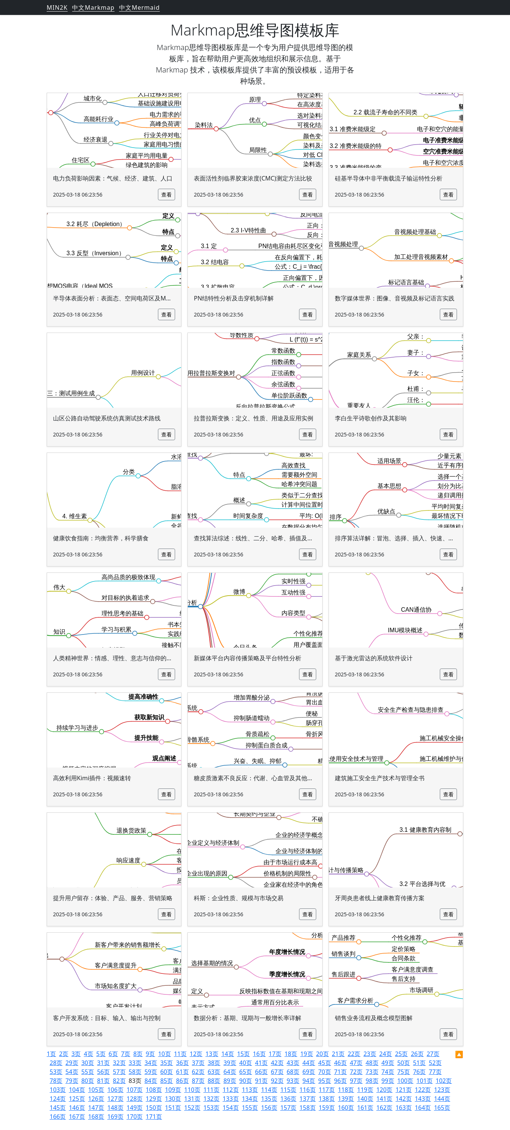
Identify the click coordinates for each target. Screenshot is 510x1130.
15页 (243, 1054)
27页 (433, 1054)
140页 (365, 1099)
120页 (384, 1090)
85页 (166, 1081)
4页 (88, 1054)
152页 (192, 1107)
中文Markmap (93, 7)
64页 (229, 1072)
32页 (119, 1063)
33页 (135, 1063)
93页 (293, 1081)
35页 (166, 1063)
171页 (154, 1116)
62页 (198, 1072)
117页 (327, 1090)
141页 (384, 1099)
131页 (192, 1099)
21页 (338, 1054)
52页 (435, 1063)
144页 (442, 1099)
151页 (173, 1107)
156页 (269, 1107)
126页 (96, 1099)
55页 (87, 1072)
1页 (51, 1054)
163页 (403, 1107)
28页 (56, 1063)
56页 (103, 1072)
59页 (150, 1072)
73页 (372, 1072)
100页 (405, 1081)
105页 (96, 1090)
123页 (442, 1090)
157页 (288, 1107)
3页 (76, 1054)
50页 (403, 1063)
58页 (135, 1072)
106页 (115, 1090)
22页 (354, 1054)
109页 (173, 1090)
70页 (324, 1072)
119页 (365, 1090)
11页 (180, 1054)
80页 (87, 1081)
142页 (403, 1099)
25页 (401, 1054)
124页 (58, 1099)
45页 (324, 1063)
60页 (166, 1072)
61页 (182, 1072)
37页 (198, 1063)
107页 (135, 1090)
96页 (340, 1081)
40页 (245, 1063)
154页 (231, 1107)
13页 (211, 1054)
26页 (417, 1054)
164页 (423, 1107)
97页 (356, 1081)
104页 (77, 1090)
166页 (58, 1116)
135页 (269, 1099)
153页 (211, 1107)
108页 (154, 1090)
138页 (327, 1099)
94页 (308, 1081)
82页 (119, 1081)
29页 (71, 1063)
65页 (245, 1072)
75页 (403, 1072)
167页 (77, 1116)
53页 (56, 1072)
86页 (182, 1081)
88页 (214, 1081)
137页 (307, 1099)
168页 (96, 1116)
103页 (58, 1090)
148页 (115, 1107)
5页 (101, 1054)
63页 (214, 1072)
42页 (277, 1063)
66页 (261, 1072)
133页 (231, 1099)
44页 (308, 1063)
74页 (388, 1072)
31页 (103, 1063)
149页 (135, 1107)
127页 (115, 1099)
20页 (322, 1054)
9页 (150, 1054)
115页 (288, 1090)
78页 (56, 1081)
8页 (138, 1054)
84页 (150, 1081)
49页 (388, 1063)
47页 (356, 1063)
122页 (423, 1090)
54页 (71, 1072)
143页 (423, 1099)
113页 (250, 1090)
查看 (166, 194)
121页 (403, 1090)
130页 (173, 1099)
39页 (229, 1063)
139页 (346, 1099)
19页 (306, 1054)
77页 (435, 1072)
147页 (96, 1107)
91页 (261, 1081)
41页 (261, 1063)
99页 (388, 1081)
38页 (214, 1063)
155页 (250, 1107)
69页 (308, 1072)
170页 (135, 1116)
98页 (372, 1081)
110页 (192, 1090)
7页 (125, 1054)
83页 (135, 1081)
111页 (211, 1090)
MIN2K (57, 7)
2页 (63, 1054)
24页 (385, 1054)
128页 (135, 1099)
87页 (198, 1081)
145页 (58, 1107)
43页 (293, 1063)
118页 (346, 1090)
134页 (250, 1099)
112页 (231, 1090)
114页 (269, 1090)
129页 (154, 1099)
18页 (290, 1054)
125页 (77, 1099)
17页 (275, 1054)
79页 (71, 1081)
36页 (182, 1063)
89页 (229, 1081)
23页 (369, 1054)
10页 (164, 1054)
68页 (293, 1072)
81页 (103, 1081)
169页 (115, 1116)
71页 (340, 1072)
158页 (307, 1107)
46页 (340, 1063)
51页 (419, 1063)
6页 (113, 1054)
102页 (444, 1081)
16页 (259, 1054)
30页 (87, 1063)
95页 (324, 1081)
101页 (424, 1081)
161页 (365, 1107)
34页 (150, 1063)
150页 (154, 1107)
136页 (288, 1099)
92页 (277, 1081)
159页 (327, 1107)
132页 (211, 1099)
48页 (372, 1063)
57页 (119, 1072)
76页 (419, 1072)
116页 (307, 1090)
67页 (277, 1072)
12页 (196, 1054)
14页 (227, 1054)
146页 (77, 1107)
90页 (245, 1081)
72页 (356, 1072)
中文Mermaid (139, 7)
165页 (442, 1107)
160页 (346, 1107)
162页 (384, 1107)
